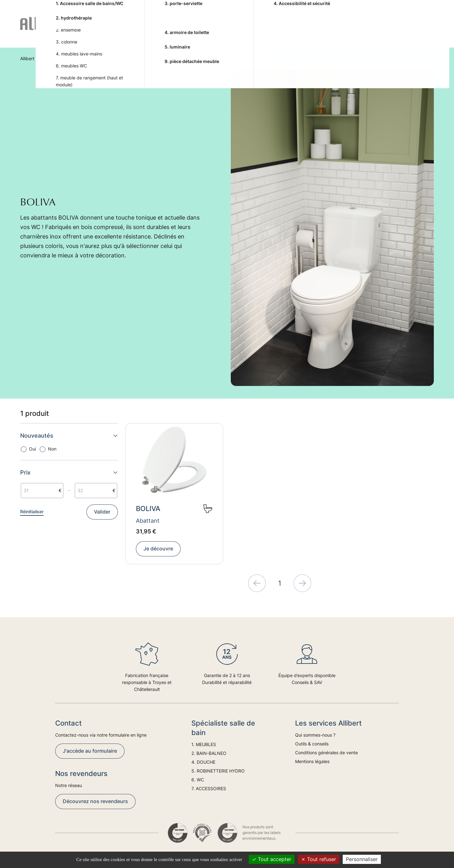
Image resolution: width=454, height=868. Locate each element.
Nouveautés (69, 435)
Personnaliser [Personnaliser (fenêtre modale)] (362, 859)
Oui (32, 448)
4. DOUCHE (185, 31)
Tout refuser (318, 859)
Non (52, 448)
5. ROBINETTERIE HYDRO (228, 31)
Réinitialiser (32, 511)
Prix (69, 472)
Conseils (360, 31)
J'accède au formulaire (90, 751)
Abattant (148, 520)
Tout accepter (271, 859)
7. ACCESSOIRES (312, 31)
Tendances (393, 31)
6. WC (277, 31)
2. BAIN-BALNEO (138, 31)
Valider (102, 512)
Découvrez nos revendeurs (95, 801)
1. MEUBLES (104, 31)
